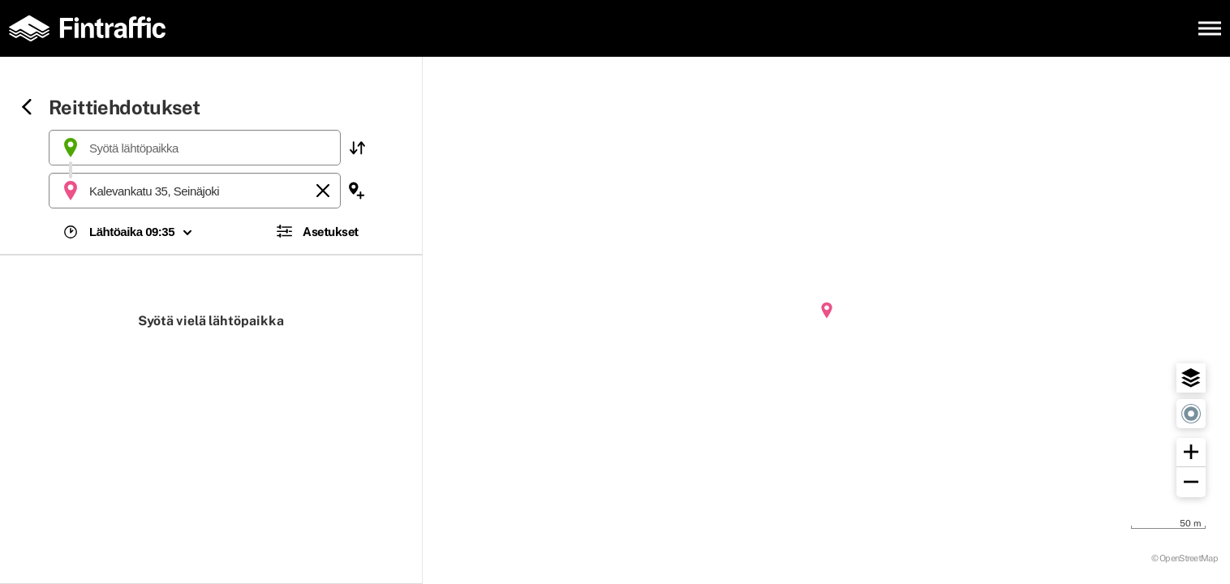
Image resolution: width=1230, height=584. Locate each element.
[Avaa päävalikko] (1209, 28)
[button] (357, 147)
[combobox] (195, 147)
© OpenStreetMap (1185, 557)
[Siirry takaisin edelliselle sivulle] (26, 108)
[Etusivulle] (93, 28)
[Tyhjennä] (323, 190)
